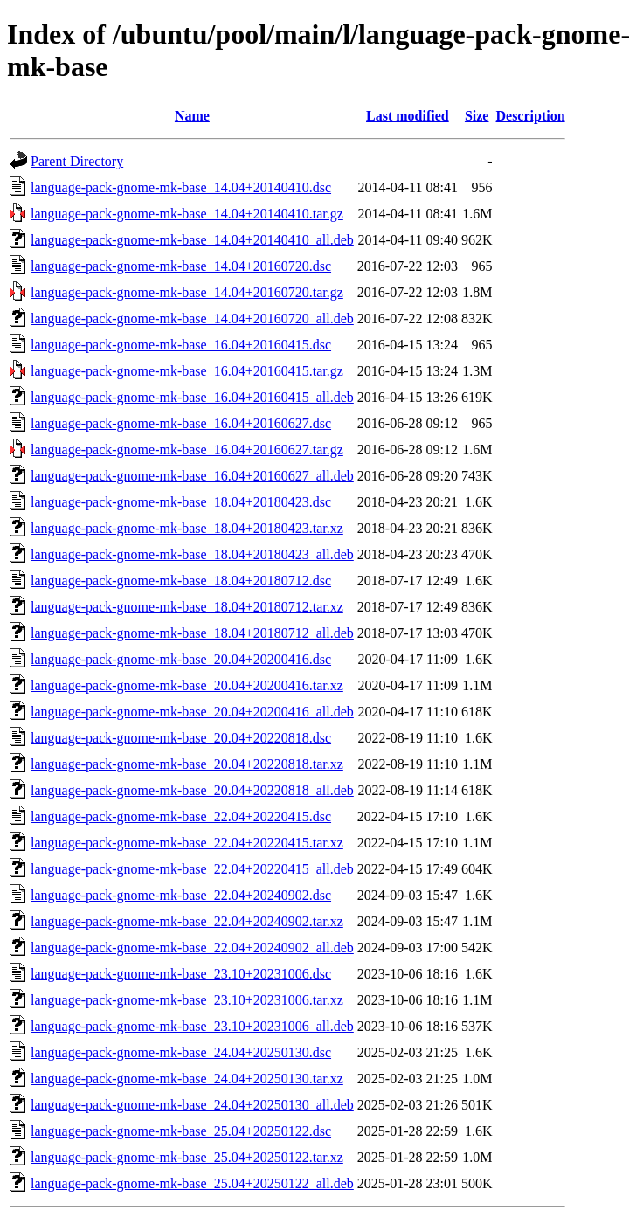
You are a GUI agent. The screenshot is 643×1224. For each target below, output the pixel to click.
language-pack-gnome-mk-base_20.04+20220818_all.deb (192, 790)
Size (477, 115)
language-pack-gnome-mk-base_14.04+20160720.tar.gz (187, 292)
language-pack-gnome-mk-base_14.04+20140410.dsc (181, 187)
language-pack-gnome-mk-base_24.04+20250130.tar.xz (187, 1078)
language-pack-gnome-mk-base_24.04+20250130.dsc (181, 1052)
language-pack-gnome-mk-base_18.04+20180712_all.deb (192, 633)
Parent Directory (77, 161)
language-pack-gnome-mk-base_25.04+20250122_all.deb (192, 1183)
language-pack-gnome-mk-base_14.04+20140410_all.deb (192, 239)
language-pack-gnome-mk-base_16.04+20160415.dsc (181, 344)
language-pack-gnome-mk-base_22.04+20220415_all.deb (192, 868)
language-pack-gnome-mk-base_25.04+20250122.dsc (181, 1131)
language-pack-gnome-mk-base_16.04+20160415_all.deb (192, 397)
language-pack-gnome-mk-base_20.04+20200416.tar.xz (187, 685)
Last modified (407, 115)
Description (529, 115)
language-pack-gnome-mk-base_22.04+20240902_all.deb (192, 947)
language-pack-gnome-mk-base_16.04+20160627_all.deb (192, 475)
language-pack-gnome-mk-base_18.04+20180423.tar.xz (187, 528)
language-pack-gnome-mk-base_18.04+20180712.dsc (181, 580)
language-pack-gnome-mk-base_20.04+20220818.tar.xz (187, 764)
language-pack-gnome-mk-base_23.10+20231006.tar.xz (187, 999)
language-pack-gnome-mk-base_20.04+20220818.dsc (181, 737)
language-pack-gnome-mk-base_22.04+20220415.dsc (181, 816)
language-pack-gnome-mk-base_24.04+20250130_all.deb (192, 1104)
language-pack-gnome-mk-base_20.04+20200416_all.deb (192, 711)
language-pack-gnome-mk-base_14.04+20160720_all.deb (192, 318)
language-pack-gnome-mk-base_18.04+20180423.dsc (181, 501)
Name (192, 115)
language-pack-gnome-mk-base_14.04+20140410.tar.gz (187, 213)
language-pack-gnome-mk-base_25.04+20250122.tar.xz (187, 1157)
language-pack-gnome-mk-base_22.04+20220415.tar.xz (187, 842)
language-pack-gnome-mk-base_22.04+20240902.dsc (181, 895)
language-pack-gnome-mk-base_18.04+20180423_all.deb (192, 554)
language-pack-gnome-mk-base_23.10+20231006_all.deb (192, 1026)
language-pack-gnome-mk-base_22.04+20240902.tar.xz (187, 921)
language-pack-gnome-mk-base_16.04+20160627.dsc (181, 423)
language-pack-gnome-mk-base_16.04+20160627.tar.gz (187, 449)
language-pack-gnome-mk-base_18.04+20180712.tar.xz (187, 606)
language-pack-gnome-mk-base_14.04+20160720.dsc (181, 266)
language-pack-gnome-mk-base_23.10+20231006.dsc (181, 973)
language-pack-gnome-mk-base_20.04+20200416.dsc (181, 659)
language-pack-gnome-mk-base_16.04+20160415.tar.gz (187, 370)
